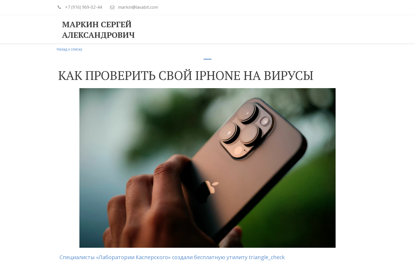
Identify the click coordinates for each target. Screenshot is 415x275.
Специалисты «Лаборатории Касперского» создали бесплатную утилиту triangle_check (171, 257)
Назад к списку (69, 49)
